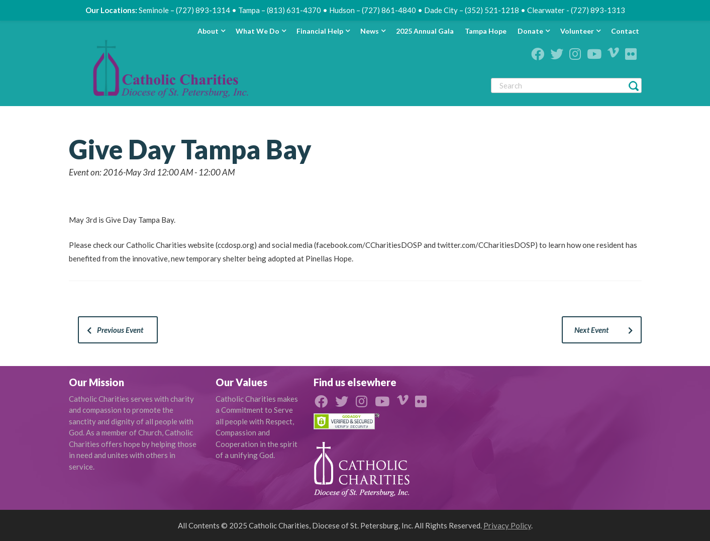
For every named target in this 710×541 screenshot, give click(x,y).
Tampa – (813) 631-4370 (279, 10)
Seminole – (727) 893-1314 (184, 10)
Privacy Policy (507, 525)
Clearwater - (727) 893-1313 (576, 10)
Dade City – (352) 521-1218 (471, 10)
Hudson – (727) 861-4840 (372, 10)
